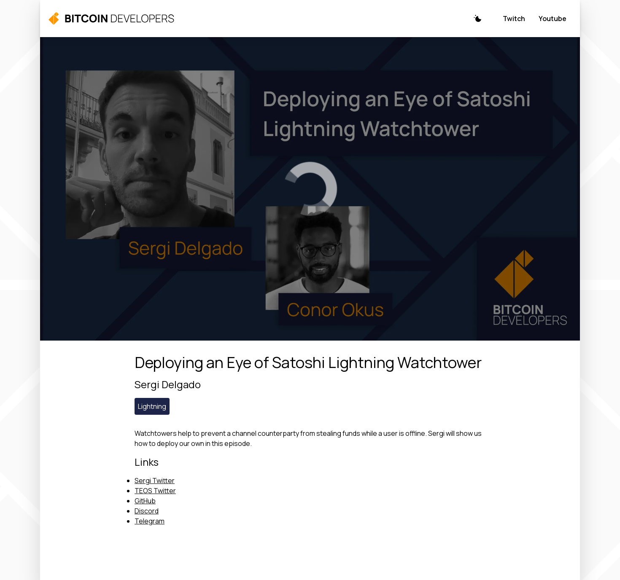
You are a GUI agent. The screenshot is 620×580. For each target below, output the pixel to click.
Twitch (514, 18)
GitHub (145, 500)
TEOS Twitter (155, 490)
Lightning (152, 406)
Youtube (552, 18)
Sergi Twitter (155, 480)
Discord (147, 511)
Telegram (149, 521)
